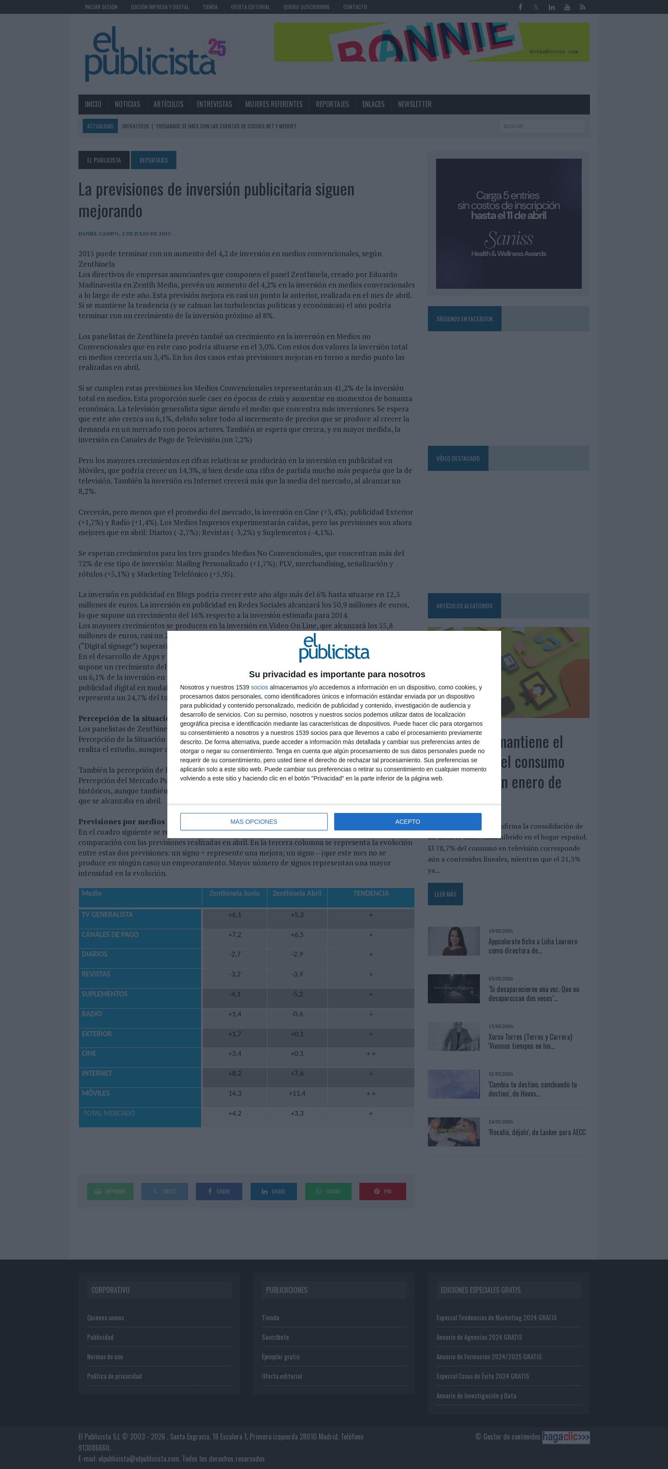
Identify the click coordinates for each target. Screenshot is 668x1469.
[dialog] (334, 734)
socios (259, 687)
